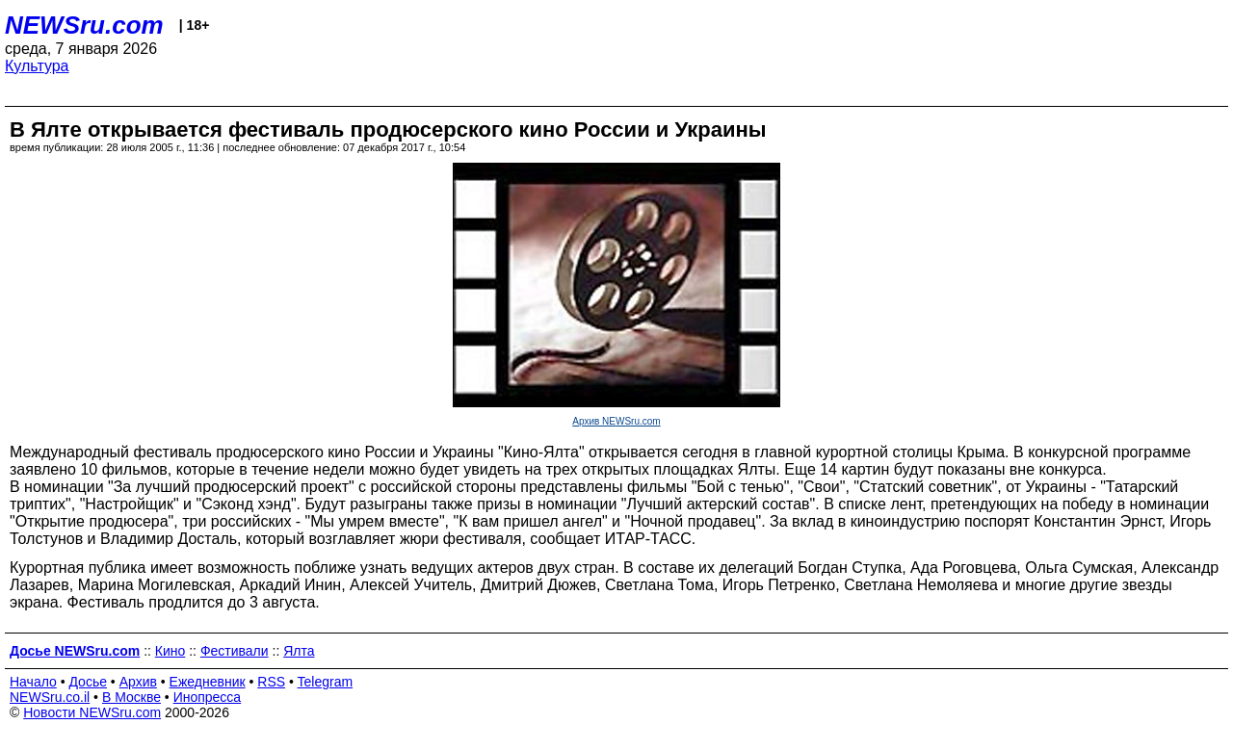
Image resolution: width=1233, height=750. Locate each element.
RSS (271, 681)
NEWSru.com (84, 25)
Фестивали (234, 651)
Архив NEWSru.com (616, 421)
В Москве (131, 697)
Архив (138, 681)
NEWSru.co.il (50, 697)
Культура (37, 66)
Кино (170, 651)
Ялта (298, 651)
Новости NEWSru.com (92, 712)
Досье (87, 681)
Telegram (326, 681)
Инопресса (207, 697)
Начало (33, 681)
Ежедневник (208, 681)
